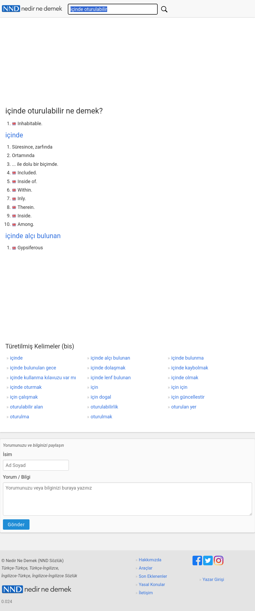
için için (179, 387)
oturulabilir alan (26, 407)
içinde (14, 135)
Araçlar (145, 568)
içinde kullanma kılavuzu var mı (43, 377)
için (94, 387)
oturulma (19, 416)
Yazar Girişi (213, 579)
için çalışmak (24, 397)
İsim (7, 454)
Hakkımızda (150, 559)
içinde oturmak (25, 387)
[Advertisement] (130, 60)
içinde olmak (184, 377)
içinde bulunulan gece (33, 367)
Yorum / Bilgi (16, 477)
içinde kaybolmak (189, 367)
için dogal (101, 397)
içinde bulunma (187, 358)
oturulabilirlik (104, 407)
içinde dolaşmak (108, 367)
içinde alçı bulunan (33, 236)
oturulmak (101, 416)
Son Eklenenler (153, 576)
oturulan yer (184, 407)
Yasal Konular (152, 584)
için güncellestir (187, 397)
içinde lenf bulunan (111, 377)
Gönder (16, 524)
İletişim (146, 592)
